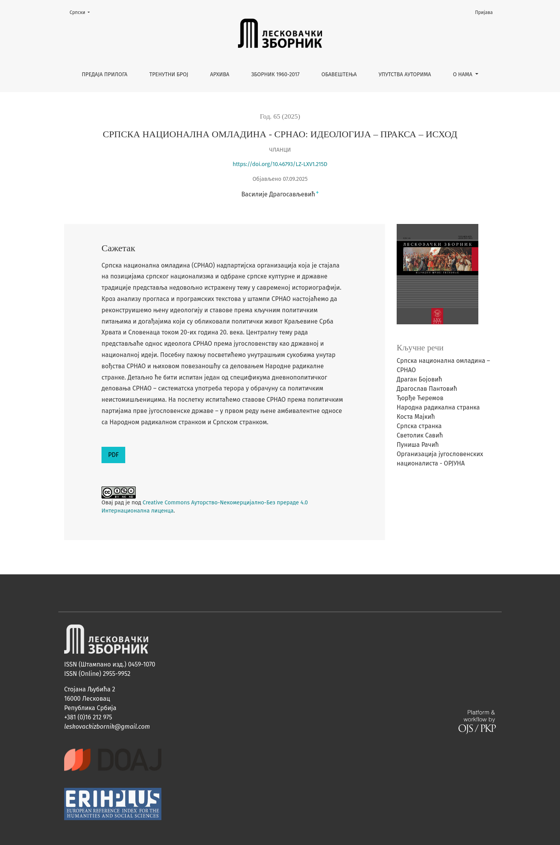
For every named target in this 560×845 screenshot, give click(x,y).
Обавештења (339, 74)
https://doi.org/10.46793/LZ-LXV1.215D (280, 164)
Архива (219, 74)
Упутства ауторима (405, 74)
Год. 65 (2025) (280, 116)
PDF (113, 454)
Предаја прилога (105, 74)
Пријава (484, 12)
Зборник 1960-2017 (275, 74)
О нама (463, 74)
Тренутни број (168, 74)
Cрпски (82, 12)
